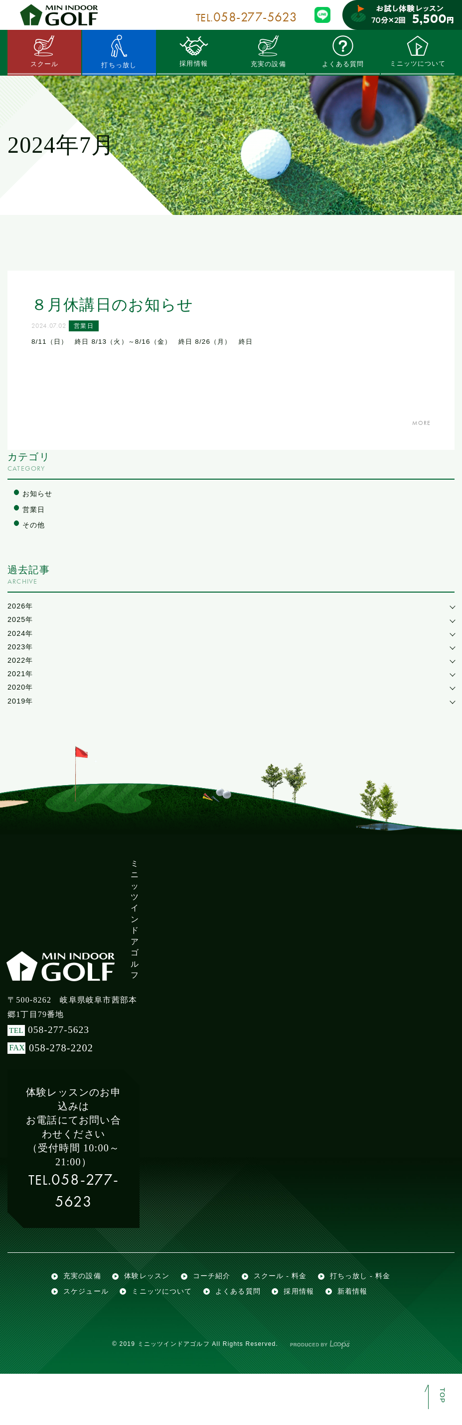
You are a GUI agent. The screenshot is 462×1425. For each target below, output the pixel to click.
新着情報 (135, 1339)
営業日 (88, 327)
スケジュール (175, 1318)
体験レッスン (151, 1297)
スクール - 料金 (290, 1297)
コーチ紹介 (218, 1297)
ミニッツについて (417, 51)
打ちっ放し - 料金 (95, 1318)
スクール (44, 51)
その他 (34, 526)
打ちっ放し (119, 51)
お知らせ (38, 494)
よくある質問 (343, 51)
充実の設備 (268, 51)
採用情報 (193, 51)
